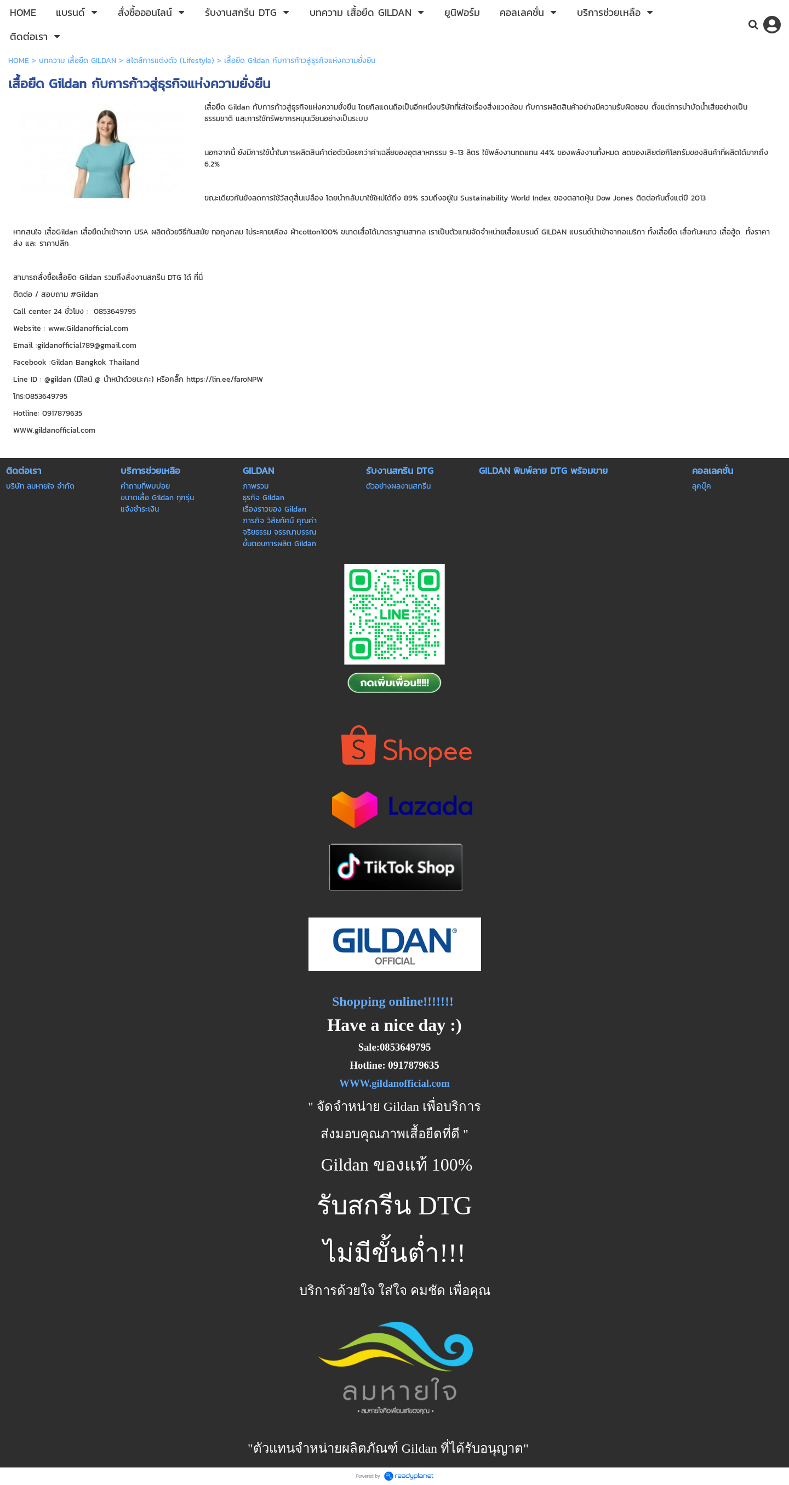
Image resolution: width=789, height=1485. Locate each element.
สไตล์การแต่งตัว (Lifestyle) (170, 60)
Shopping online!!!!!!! (393, 1001)
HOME (18, 60)
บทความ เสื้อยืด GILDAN (77, 60)
